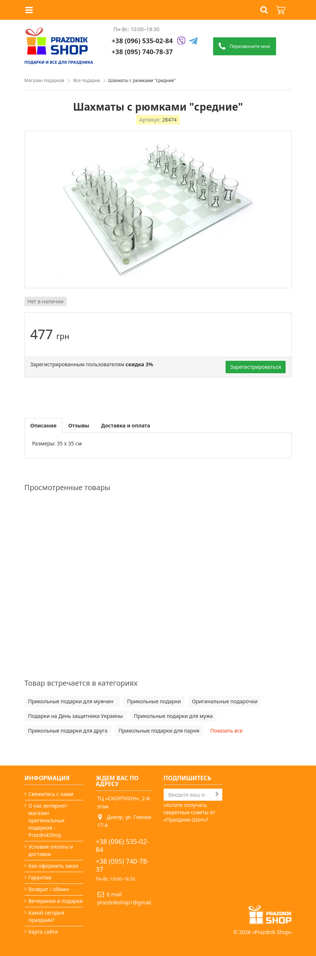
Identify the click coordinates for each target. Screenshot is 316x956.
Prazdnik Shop (272, 932)
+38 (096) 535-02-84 (142, 40)
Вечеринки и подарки (56, 900)
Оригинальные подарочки (225, 701)
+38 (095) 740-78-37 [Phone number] (142, 51)
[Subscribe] (217, 794)
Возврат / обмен (49, 889)
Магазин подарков (44, 80)
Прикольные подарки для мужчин (72, 701)
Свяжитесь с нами (51, 793)
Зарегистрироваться (255, 366)
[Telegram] (193, 41)
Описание (43, 425)
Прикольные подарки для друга (68, 730)
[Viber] (181, 41)
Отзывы (78, 425)
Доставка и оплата (125, 425)
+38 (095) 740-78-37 (122, 865)
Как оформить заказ (54, 865)
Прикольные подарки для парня (159, 730)
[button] (264, 10)
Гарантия (40, 877)
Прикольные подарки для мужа (173, 715)
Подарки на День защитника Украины (75, 715)
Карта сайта (43, 931)
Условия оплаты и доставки (51, 850)
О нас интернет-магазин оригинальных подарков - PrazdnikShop (48, 820)
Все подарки (86, 80)
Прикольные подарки (154, 701)
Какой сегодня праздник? (46, 916)
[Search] (193, 795)
